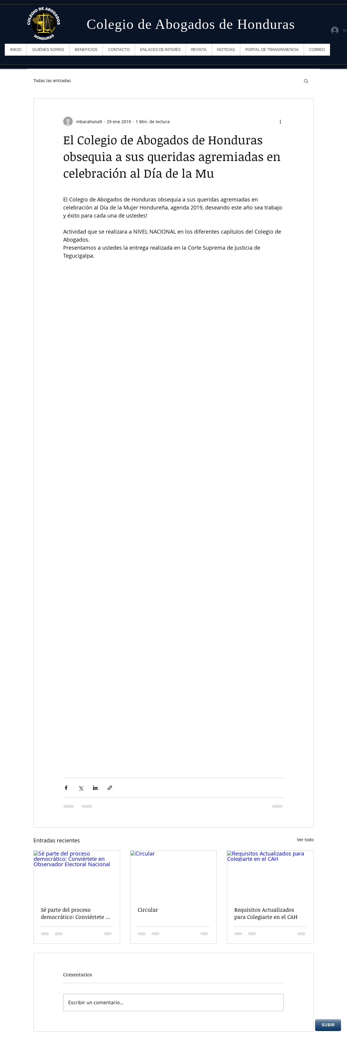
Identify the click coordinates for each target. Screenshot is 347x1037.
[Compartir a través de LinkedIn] (95, 788)
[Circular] (174, 875)
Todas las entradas (52, 80)
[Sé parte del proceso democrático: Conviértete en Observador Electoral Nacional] (77, 875)
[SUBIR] (328, 1025)
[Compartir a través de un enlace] (110, 788)
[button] (306, 80)
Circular (148, 909)
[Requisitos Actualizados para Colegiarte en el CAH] (270, 875)
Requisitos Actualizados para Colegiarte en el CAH (266, 913)
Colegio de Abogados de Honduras (190, 24)
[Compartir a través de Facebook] (66, 788)
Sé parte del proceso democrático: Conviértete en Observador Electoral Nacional (76, 913)
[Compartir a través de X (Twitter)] (80, 788)
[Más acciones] (280, 121)
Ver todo (305, 839)
